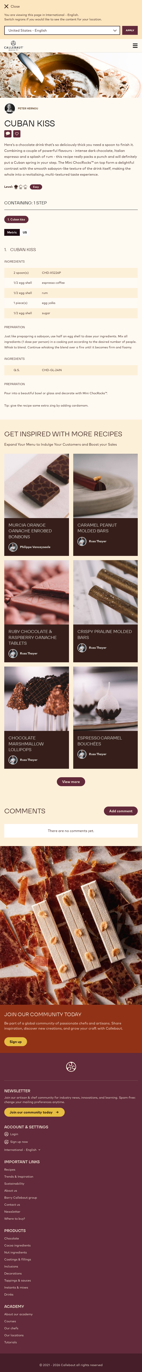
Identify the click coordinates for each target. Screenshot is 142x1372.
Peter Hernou (28, 108)
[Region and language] (62, 30)
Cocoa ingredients (17, 1245)
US (25, 232)
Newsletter (12, 1212)
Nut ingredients (15, 1252)
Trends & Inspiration (18, 1176)
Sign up (16, 1042)
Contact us (12, 1205)
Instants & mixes (16, 1287)
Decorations (13, 1273)
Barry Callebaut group (20, 1198)
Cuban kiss (17, 219)
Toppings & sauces (17, 1280)
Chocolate (11, 1238)
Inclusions (11, 1266)
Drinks (8, 1294)
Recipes (9, 1169)
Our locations (14, 1335)
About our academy (18, 1314)
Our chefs (11, 1328)
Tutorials (10, 1342)
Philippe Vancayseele (35, 547)
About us (10, 1191)
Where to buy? (14, 1219)
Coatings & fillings (17, 1259)
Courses (10, 1321)
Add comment (120, 811)
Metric (12, 232)
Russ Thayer (97, 541)
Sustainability (14, 1183)
